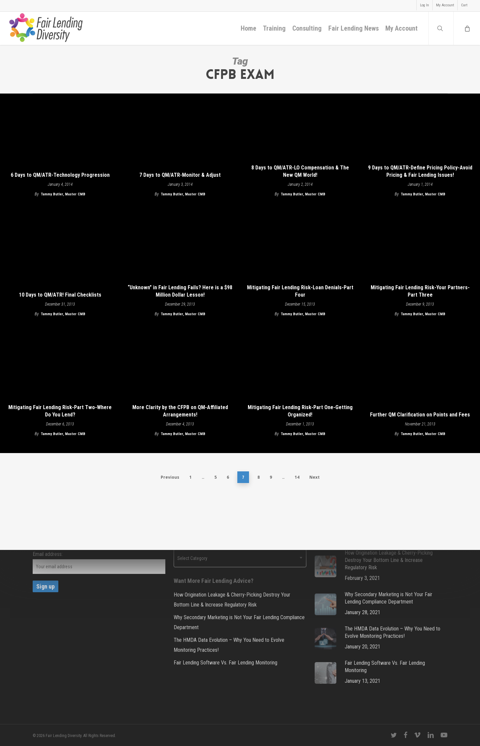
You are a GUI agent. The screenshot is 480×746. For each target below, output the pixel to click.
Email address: (48, 554)
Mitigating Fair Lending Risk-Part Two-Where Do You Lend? (60, 411)
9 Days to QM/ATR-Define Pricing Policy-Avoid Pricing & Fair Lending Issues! (420, 171)
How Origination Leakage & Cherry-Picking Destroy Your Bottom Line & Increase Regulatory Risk (232, 600)
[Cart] (466, 28)
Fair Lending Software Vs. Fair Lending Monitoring (225, 662)
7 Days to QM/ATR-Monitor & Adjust (180, 175)
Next (314, 477)
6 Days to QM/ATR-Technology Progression (60, 175)
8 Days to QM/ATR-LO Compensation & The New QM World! (300, 171)
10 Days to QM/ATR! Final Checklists (60, 295)
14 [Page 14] (297, 477)
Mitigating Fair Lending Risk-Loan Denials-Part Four (300, 291)
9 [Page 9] (271, 477)
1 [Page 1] (190, 477)
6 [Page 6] (228, 477)
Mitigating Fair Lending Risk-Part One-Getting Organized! (300, 411)
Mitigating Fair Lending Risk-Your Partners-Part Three (420, 291)
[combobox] (240, 558)
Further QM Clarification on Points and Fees (420, 414)
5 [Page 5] (215, 477)
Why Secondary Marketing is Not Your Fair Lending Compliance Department (239, 622)
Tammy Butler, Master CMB (63, 194)
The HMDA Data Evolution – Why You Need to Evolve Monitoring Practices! (229, 645)
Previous (170, 477)
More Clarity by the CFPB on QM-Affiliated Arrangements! (180, 411)
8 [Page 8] (258, 477)
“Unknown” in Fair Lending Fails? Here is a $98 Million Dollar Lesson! (180, 291)
